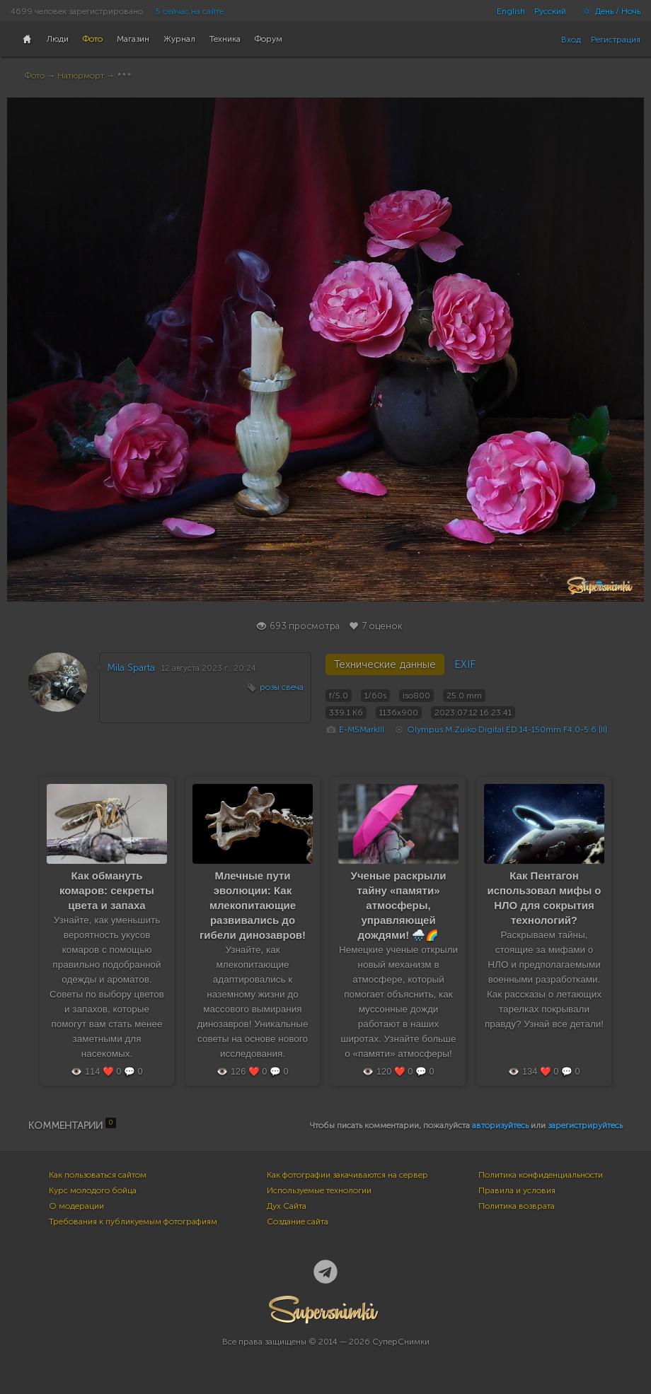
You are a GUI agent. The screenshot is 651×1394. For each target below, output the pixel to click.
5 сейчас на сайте (190, 11)
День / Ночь (607, 11)
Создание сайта (297, 1221)
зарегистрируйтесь (585, 1125)
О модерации (76, 1206)
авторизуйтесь (500, 1125)
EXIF (465, 664)
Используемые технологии (319, 1190)
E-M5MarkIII (361, 729)
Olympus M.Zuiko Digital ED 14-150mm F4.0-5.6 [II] (507, 729)
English (511, 11)
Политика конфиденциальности (540, 1175)
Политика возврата (516, 1206)
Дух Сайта (286, 1206)
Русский (550, 11)
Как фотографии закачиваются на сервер (347, 1175)
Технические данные (385, 664)
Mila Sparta (131, 668)
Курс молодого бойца (93, 1190)
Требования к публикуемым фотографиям (133, 1221)
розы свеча (282, 687)
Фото (35, 76)
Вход (571, 40)
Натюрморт (80, 76)
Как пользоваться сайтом (97, 1175)
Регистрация (615, 40)
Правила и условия (516, 1190)
